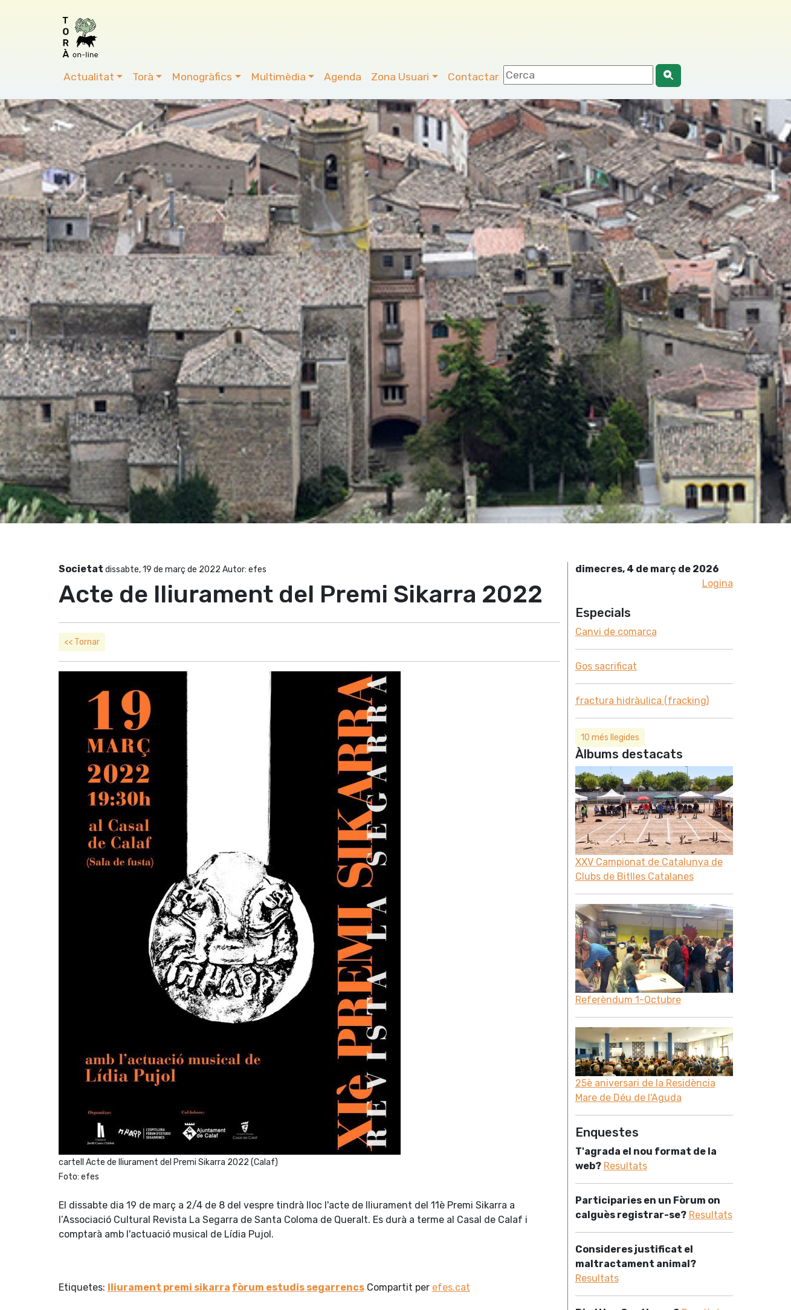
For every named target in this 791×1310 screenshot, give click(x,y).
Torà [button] (142, 77)
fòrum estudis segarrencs (298, 1287)
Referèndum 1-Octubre (628, 999)
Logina (717, 583)
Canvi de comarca (616, 631)
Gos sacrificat (606, 666)
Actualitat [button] (88, 77)
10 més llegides (610, 737)
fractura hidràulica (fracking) (642, 700)
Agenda (342, 77)
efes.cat (451, 1287)
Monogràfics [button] (202, 77)
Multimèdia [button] (278, 77)
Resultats (625, 1166)
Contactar (473, 77)
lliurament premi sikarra (169, 1287)
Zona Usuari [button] (400, 77)
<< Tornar (82, 642)
